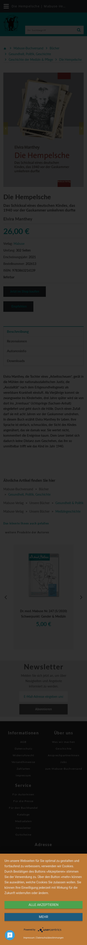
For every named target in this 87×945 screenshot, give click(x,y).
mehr (43, 917)
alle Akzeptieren (43, 905)
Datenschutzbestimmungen (50, 938)
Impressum (28, 938)
